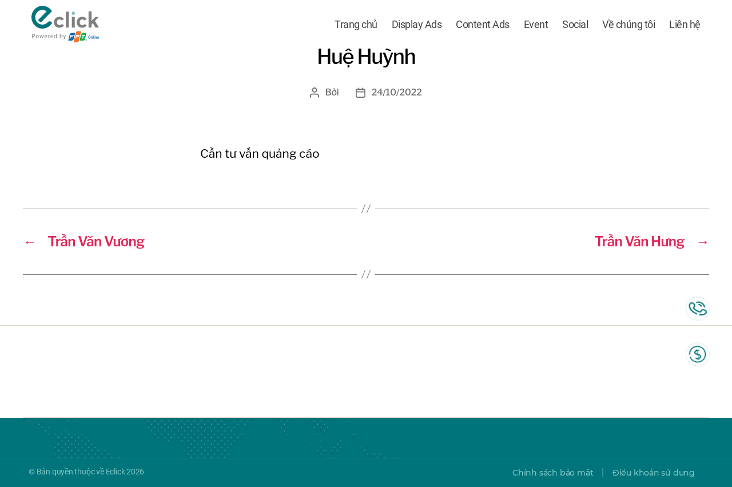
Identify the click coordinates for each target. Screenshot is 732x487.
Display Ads (417, 24)
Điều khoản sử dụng (653, 473)
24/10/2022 (396, 92)
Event (536, 24)
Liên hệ (685, 24)
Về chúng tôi (628, 24)
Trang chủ (356, 24)
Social (575, 24)
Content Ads (483, 24)
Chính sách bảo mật (552, 473)
